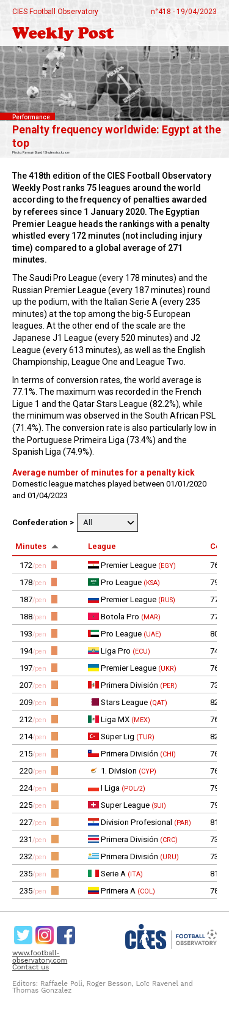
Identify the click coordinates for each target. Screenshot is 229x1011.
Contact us (30, 967)
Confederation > (43, 522)
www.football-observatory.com (39, 956)
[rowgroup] (114, 728)
